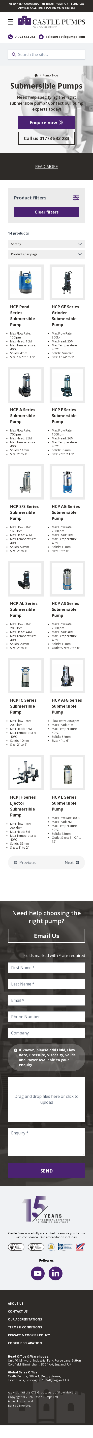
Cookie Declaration (25, 1343)
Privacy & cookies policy (29, 1335)
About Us (15, 1303)
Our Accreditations (25, 1319)
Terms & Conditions (25, 1327)
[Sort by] (46, 244)
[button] (10, 22)
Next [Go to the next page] (72, 862)
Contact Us (18, 1311)
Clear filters (47, 212)
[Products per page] (46, 254)
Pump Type (51, 75)
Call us (46, 138)
